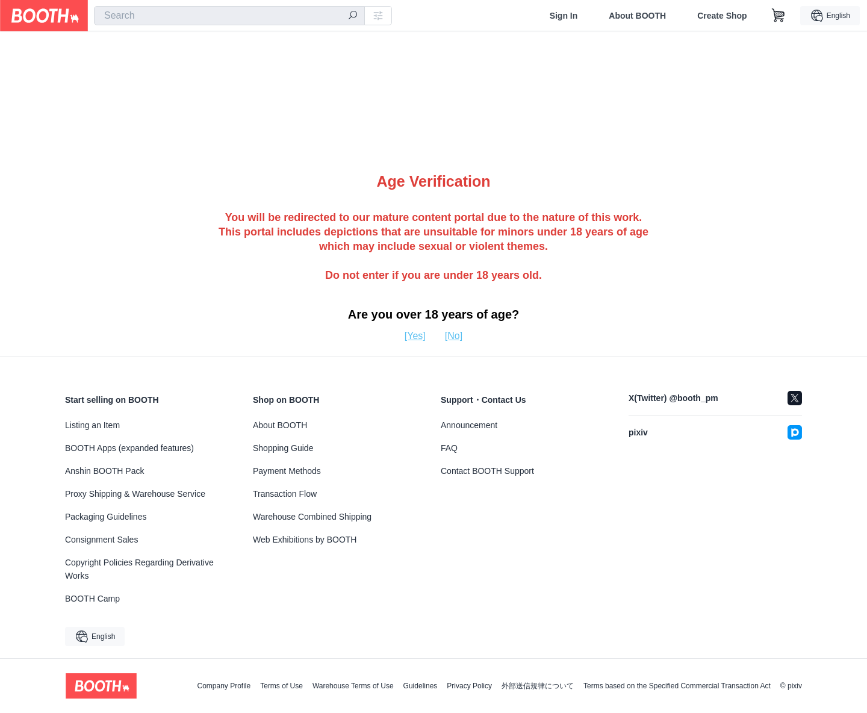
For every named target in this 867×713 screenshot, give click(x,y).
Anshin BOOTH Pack (104, 471)
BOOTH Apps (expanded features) (129, 448)
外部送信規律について (538, 686)
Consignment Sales (101, 539)
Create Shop (722, 15)
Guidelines (420, 686)
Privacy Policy (469, 686)
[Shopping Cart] (778, 15)
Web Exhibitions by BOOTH (304, 539)
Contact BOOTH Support (487, 471)
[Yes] (415, 336)
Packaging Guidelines (105, 517)
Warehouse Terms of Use (353, 686)
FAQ (449, 448)
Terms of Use (281, 686)
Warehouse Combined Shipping (312, 517)
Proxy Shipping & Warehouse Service (135, 494)
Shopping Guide (283, 448)
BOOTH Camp (92, 598)
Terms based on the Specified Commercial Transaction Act (677, 686)
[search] (353, 16)
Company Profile (223, 686)
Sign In (564, 15)
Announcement (469, 425)
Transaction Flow (285, 494)
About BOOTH (637, 15)
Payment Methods (287, 471)
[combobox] (229, 15)
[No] (453, 336)
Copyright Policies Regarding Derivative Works (139, 569)
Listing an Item (92, 425)
